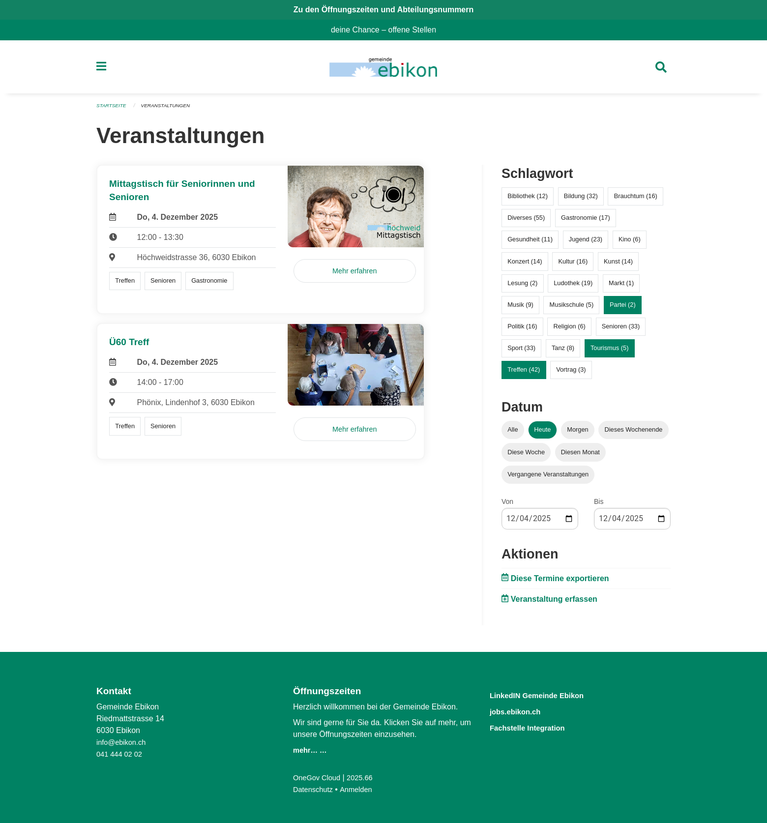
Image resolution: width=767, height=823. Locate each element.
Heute (542, 433)
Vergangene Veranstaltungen (548, 477)
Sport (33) (521, 351)
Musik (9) (520, 307)
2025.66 (366, 777)
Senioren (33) (621, 329)
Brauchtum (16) (635, 199)
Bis (598, 504)
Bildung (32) (581, 199)
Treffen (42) (523, 373)
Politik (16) (522, 329)
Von (507, 504)
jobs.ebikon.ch (522, 710)
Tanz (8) (563, 351)
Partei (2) (623, 307)
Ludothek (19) (573, 286)
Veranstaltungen (171, 109)
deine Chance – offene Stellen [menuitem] (387, 30)
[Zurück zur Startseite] (383, 68)
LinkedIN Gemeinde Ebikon (550, 695)
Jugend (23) (585, 242)
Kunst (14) (618, 264)
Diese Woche (526, 455)
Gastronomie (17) (585, 221)
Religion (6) (569, 329)
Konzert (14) (524, 264)
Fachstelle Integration (538, 726)
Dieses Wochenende (634, 433)
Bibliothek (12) (527, 199)
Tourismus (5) (609, 351)
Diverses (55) (526, 221)
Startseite (112, 109)
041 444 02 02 (121, 754)
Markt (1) (621, 286)
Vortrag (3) (571, 373)
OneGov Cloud (319, 777)
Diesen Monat (580, 455)
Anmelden (361, 789)
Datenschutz (315, 789)
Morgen (577, 433)
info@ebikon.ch (123, 742)
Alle (512, 433)
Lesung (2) (522, 286)
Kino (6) (630, 242)
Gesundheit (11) (530, 242)
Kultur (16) (573, 264)
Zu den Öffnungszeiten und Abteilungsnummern (384, 9)
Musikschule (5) (572, 307)
